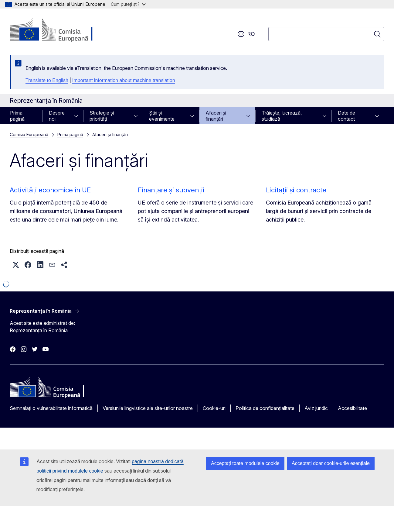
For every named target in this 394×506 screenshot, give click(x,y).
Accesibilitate (352, 408)
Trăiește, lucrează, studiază (282, 116)
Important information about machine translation (123, 80)
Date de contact (346, 116)
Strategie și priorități (102, 116)
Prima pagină (17, 116)
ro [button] (246, 34)
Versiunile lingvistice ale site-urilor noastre (148, 408)
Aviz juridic (316, 408)
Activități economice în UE (50, 190)
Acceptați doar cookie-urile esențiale (331, 463)
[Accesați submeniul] (78, 115)
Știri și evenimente (162, 116)
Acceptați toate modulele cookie (245, 463)
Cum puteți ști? (128, 4)
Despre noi (57, 116)
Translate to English (46, 80)
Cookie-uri (214, 408)
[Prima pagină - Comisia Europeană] (59, 30)
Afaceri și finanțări (215, 116)
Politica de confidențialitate (265, 408)
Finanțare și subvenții (171, 190)
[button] (16, 265)
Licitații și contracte (296, 190)
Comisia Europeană (29, 134)
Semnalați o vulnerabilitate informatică (51, 408)
